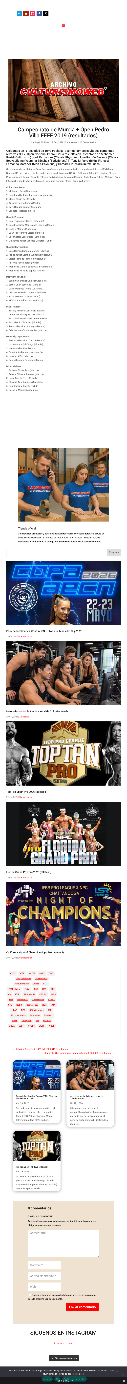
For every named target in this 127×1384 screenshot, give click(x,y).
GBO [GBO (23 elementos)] (36, 960)
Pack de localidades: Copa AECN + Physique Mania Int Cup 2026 (44, 603)
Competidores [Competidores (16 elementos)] (41, 950)
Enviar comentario (82, 1279)
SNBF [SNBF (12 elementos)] (14, 992)
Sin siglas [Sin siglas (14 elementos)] (48, 987)
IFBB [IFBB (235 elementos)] (17, 966)
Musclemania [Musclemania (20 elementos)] (38, 971)
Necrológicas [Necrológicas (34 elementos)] (32, 976)
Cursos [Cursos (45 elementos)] (36, 955)
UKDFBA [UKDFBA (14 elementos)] (47, 992)
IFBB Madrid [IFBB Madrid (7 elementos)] (29, 966)
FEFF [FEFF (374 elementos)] (45, 955)
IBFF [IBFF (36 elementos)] (52, 960)
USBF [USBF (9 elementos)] (21, 997)
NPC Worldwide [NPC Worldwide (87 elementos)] (36, 981)
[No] (123, 1375)
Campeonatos (72, 114)
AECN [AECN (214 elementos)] (12, 945)
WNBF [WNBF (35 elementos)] (51, 997)
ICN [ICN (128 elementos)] (9, 966)
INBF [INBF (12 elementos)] (11, 971)
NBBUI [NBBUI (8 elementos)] (19, 976)
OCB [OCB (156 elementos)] (50, 981)
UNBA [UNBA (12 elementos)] (12, 997)
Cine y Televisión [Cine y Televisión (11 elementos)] (23, 950)
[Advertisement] (57, 392)
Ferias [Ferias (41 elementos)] (27, 960)
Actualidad (24, 688)
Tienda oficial (27, 500)
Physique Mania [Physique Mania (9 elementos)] (18, 987)
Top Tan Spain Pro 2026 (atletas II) (26, 764)
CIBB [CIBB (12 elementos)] (51, 945)
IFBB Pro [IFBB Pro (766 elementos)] (43, 966)
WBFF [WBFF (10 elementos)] (41, 997)
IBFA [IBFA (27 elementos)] (44, 960)
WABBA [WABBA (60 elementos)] (31, 997)
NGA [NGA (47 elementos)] (44, 976)
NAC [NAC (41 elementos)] (10, 976)
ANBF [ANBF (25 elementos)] (42, 945)
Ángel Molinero (42, 114)
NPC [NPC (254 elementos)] (23, 981)
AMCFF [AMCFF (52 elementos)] (31, 945)
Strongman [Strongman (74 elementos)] (26, 992)
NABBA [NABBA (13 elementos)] (51, 971)
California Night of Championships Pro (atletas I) (35, 924)
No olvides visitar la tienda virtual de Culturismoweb (37, 683)
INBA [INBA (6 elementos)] (53, 966)
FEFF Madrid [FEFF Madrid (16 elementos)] (14, 960)
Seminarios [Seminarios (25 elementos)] (35, 987)
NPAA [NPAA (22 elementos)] (14, 981)
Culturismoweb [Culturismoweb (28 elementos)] (22, 955)
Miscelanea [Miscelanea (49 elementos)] (22, 971)
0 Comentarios (88, 114)
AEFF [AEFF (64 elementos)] (22, 945)
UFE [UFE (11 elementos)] (37, 992)
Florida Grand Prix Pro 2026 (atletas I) (28, 844)
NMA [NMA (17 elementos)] (53, 976)
